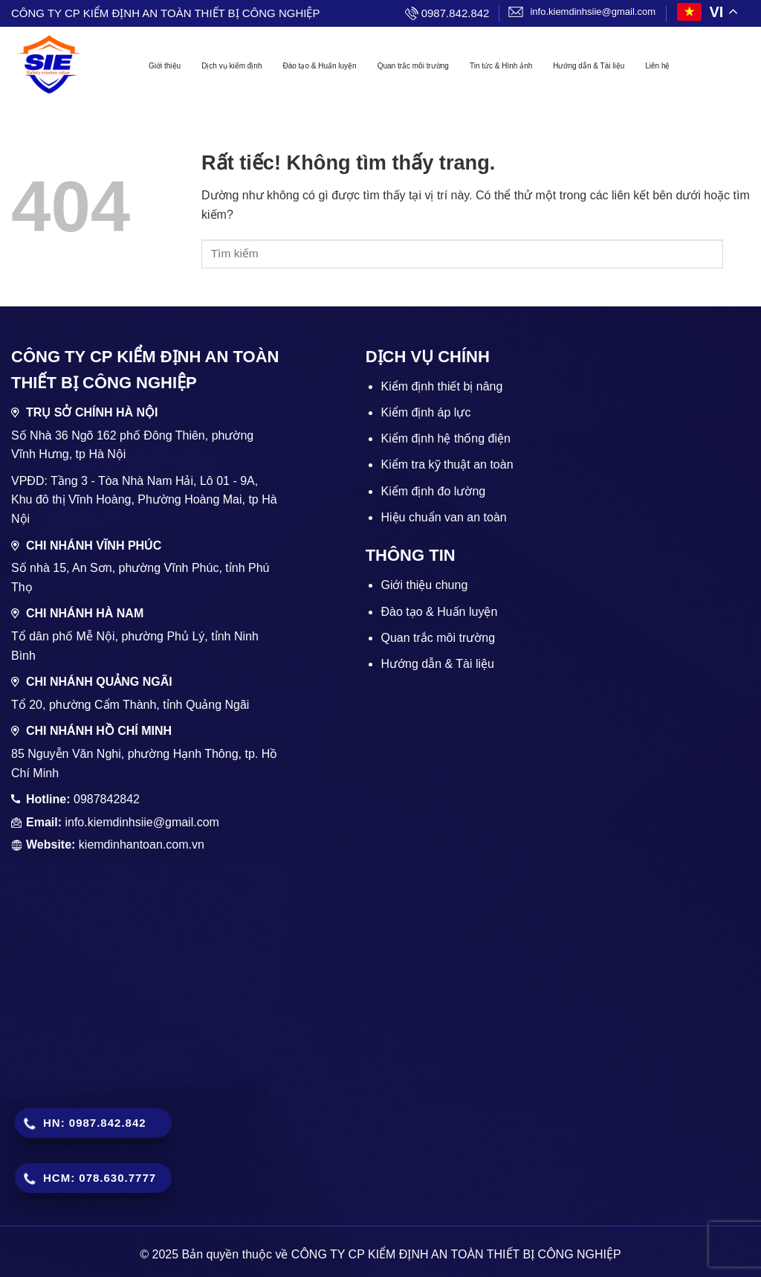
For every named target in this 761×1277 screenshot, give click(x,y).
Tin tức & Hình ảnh (501, 66)
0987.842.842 (455, 13)
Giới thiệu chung (423, 585)
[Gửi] (736, 254)
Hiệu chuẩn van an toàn (443, 517)
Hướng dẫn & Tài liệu (588, 66)
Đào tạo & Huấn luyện (319, 66)
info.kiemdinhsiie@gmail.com (592, 11)
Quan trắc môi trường (413, 66)
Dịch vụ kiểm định (231, 66)
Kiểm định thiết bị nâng (441, 386)
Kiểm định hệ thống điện (445, 438)
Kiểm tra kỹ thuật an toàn (446, 464)
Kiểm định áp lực (425, 412)
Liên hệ (657, 66)
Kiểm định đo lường (432, 491)
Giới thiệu (165, 66)
